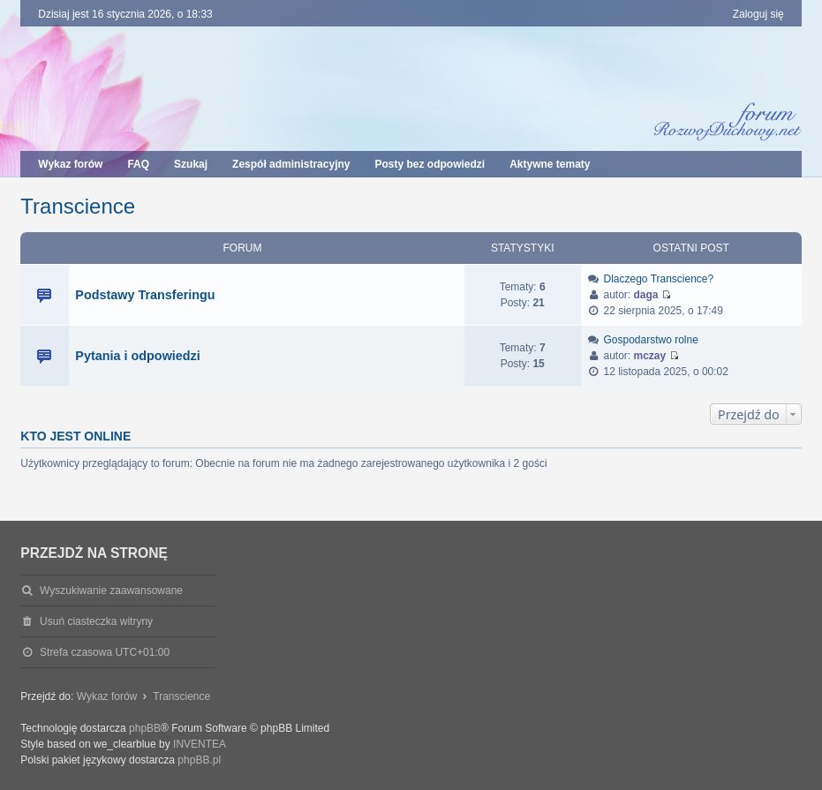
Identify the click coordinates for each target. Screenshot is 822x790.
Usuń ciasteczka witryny (96, 621)
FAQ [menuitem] (138, 164)
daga (646, 295)
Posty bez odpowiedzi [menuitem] (429, 164)
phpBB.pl (199, 760)
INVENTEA (199, 744)
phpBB (145, 728)
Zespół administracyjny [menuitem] (291, 164)
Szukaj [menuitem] (190, 164)
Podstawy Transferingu (145, 295)
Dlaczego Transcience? (658, 279)
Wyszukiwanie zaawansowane (111, 590)
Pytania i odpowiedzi (137, 356)
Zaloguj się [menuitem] (758, 14)
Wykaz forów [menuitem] (70, 164)
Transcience (77, 206)
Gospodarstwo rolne (650, 340)
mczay (650, 356)
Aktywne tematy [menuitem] (549, 164)
